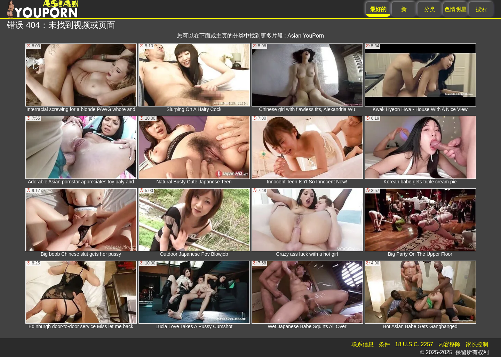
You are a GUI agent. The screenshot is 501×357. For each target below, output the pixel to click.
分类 (429, 9)
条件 (384, 344)
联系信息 (362, 344)
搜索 (481, 9)
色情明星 (455, 9)
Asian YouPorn (305, 36)
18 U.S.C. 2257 (414, 344)
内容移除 (449, 344)
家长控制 (477, 344)
